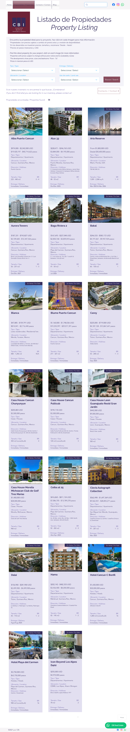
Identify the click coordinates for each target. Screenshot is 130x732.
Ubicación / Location (18, 75)
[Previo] (92, 99)
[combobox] (32, 70)
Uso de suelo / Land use (68, 75)
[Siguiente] (118, 99)
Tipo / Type (14, 66)
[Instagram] (118, 4)
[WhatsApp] (122, 4)
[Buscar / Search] (112, 80)
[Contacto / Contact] (109, 91)
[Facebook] (113, 4)
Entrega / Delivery (66, 66)
